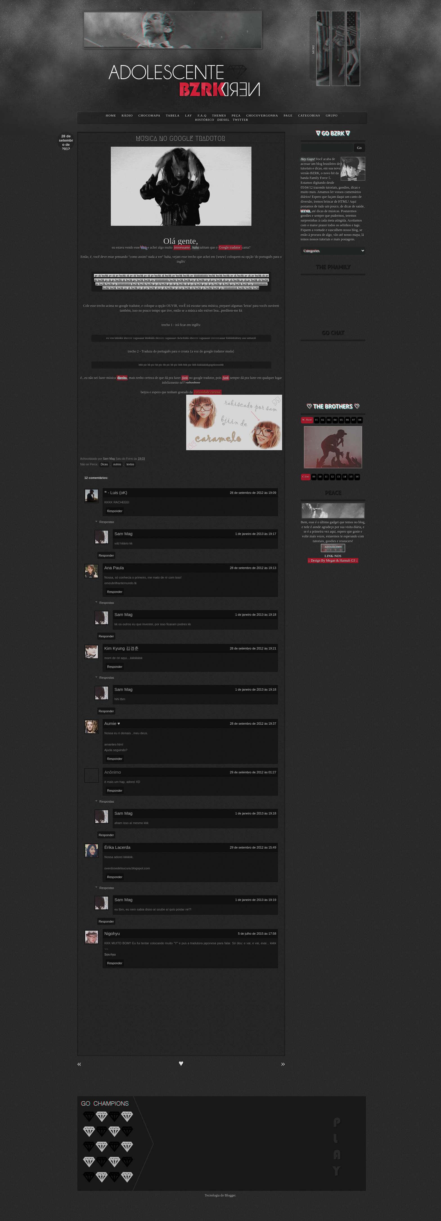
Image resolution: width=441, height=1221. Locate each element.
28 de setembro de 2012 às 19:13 (253, 568)
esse (137, 247)
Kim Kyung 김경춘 (121, 648)
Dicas (104, 464)
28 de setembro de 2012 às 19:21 (253, 648)
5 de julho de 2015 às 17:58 (257, 933)
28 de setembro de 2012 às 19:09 (253, 492)
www (221, 257)
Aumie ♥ (112, 723)
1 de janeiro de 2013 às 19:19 (255, 899)
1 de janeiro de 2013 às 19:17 (255, 533)
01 (316, 420)
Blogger (230, 1195)
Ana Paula (114, 567)
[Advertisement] (333, 665)
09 (313, 477)
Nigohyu (112, 933)
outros (117, 464)
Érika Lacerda (117, 847)
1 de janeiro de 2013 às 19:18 (255, 614)
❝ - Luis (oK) (115, 492)
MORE (313, 49)
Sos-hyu (110, 954)
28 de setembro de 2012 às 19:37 (253, 723)
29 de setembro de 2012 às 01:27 (253, 772)
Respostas (107, 522)
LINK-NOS (333, 556)
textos (130, 464)
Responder (114, 511)
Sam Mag (123, 533)
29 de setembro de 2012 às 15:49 (253, 847)
